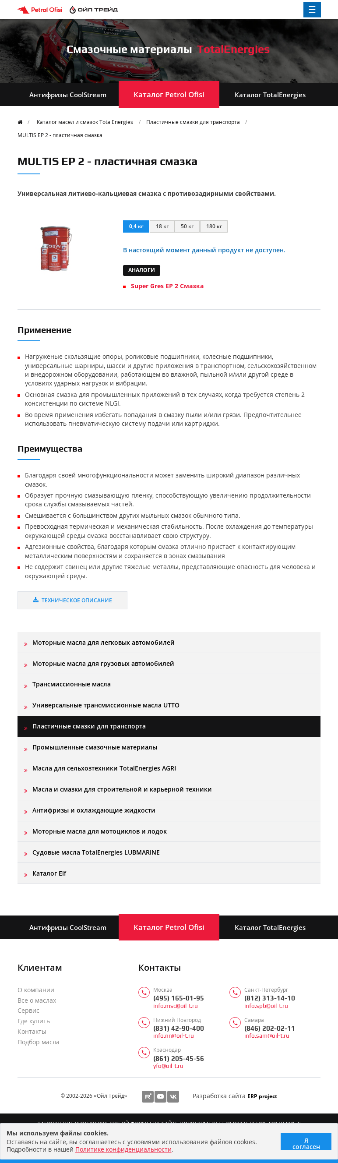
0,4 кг (136, 226)
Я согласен (306, 1143)
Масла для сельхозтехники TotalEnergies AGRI (104, 768)
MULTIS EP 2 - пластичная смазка (60, 134)
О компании (36, 990)
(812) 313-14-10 (269, 998)
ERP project (262, 1096)
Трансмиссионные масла (71, 684)
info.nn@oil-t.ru (173, 1035)
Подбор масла (39, 1042)
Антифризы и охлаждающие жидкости (93, 810)
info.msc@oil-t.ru (175, 1006)
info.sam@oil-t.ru (266, 1035)
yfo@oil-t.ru (168, 1066)
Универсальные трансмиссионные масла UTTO (106, 705)
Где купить (34, 1021)
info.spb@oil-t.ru (266, 1006)
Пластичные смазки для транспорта (193, 121)
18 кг (162, 226)
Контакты (32, 1032)
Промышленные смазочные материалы (94, 747)
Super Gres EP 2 (167, 286)
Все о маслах (37, 1000)
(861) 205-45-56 (178, 1058)
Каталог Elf (49, 873)
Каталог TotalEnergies (270, 94)
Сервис (28, 1010)
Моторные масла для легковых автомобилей (103, 642)
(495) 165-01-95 (178, 998)
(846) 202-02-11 (269, 1028)
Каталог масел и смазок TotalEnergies (85, 121)
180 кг (214, 226)
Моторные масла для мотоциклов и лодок (99, 831)
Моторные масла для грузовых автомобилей (103, 663)
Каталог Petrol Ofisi (169, 94)
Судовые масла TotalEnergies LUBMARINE (96, 852)
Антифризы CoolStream (67, 94)
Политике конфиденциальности (123, 1149)
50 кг (187, 226)
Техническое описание (72, 600)
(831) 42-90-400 (178, 1028)
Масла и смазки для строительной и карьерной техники (122, 789)
